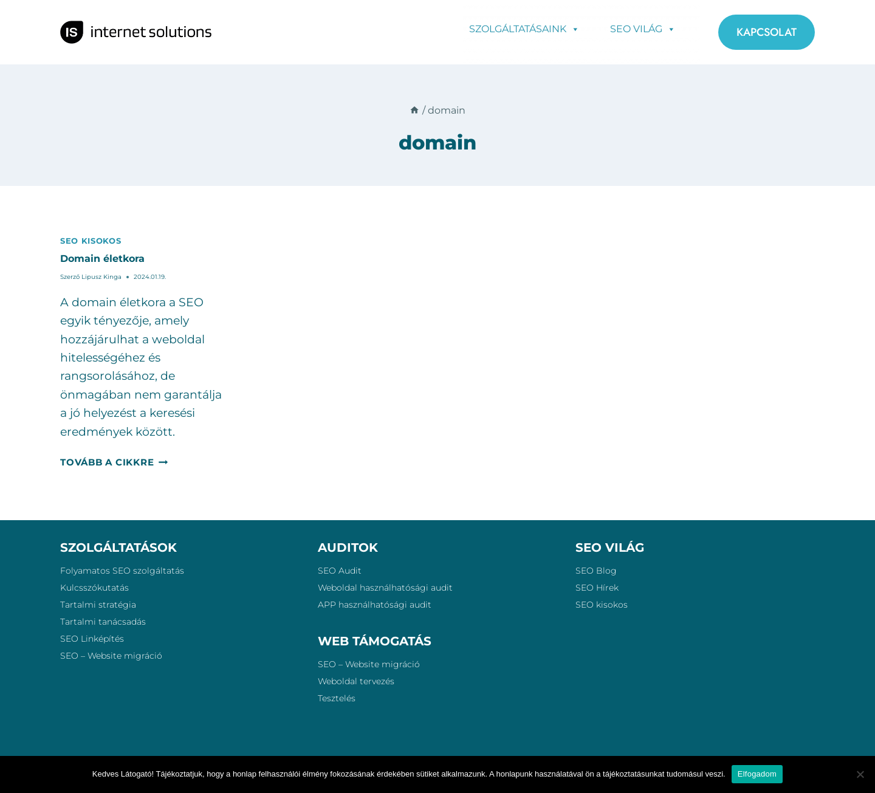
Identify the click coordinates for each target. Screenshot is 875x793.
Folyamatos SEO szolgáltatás (122, 570)
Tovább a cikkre (114, 462)
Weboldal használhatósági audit (385, 587)
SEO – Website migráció (111, 655)
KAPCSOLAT (766, 32)
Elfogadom (757, 773)
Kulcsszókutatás (94, 587)
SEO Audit (340, 570)
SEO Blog (596, 570)
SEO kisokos (90, 240)
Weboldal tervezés (356, 681)
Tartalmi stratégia (98, 604)
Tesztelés (336, 698)
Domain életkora (102, 258)
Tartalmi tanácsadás (103, 621)
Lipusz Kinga (101, 277)
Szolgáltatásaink (524, 28)
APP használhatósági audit (374, 604)
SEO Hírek (597, 587)
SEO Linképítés (92, 638)
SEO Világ (643, 28)
